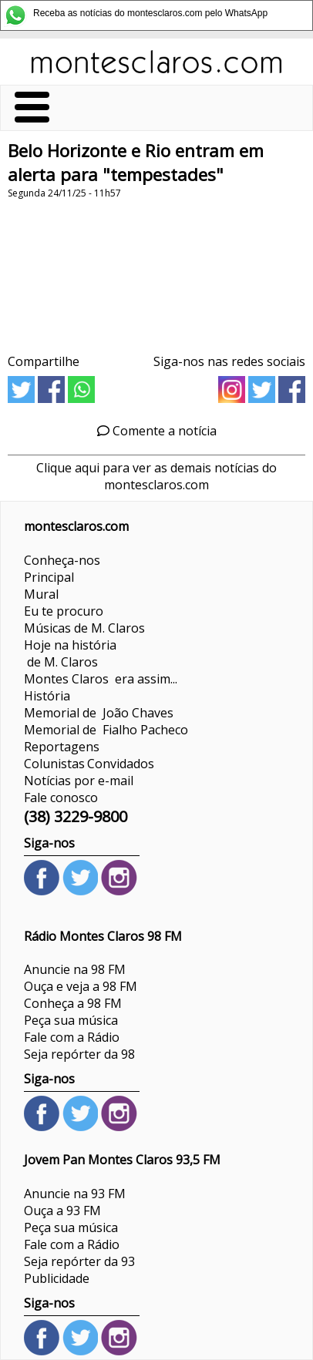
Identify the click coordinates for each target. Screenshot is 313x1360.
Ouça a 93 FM (62, 1210)
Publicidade (56, 1278)
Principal (49, 577)
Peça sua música (71, 1020)
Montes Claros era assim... (100, 678)
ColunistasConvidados (89, 763)
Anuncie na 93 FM (75, 1193)
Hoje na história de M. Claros (70, 653)
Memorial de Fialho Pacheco (106, 729)
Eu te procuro (63, 611)
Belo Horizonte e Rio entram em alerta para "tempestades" (136, 162)
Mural (41, 594)
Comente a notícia (157, 430)
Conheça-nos (62, 560)
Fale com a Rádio (71, 1037)
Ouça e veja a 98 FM (80, 986)
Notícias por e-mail (78, 780)
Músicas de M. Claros (84, 628)
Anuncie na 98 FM (75, 969)
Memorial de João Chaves (98, 712)
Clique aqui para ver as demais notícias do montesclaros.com (156, 476)
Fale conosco (61, 797)
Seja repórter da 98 (79, 1054)
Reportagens (61, 746)
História (47, 695)
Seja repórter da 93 (79, 1261)
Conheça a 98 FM (73, 1003)
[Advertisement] (156, 271)
